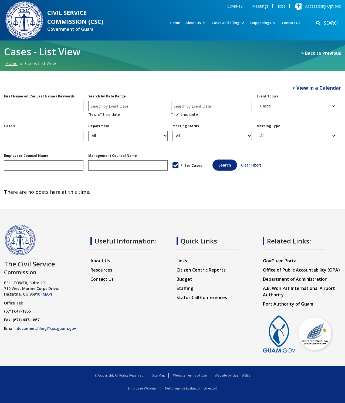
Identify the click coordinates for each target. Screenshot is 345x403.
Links (182, 261)
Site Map (158, 375)
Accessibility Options (318, 6)
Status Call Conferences (202, 297)
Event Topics (268, 96)
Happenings (259, 22)
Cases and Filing (225, 22)
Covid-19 (235, 6)
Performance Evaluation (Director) (191, 388)
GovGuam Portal (280, 261)
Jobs (281, 6)
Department (99, 126)
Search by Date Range (107, 96)
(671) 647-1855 (17, 311)
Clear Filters (251, 165)
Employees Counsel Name (26, 155)
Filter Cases (191, 165)
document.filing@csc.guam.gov (46, 328)
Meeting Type (268, 126)
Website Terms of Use (190, 375)
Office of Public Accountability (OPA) (301, 270)
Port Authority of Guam (288, 304)
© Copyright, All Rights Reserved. (119, 375)
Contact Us (290, 22)
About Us (192, 22)
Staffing (185, 288)
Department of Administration (295, 279)
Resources (101, 270)
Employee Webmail (142, 388)
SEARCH (328, 23)
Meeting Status (185, 126)
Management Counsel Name (112, 155)
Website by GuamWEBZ (233, 375)
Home (174, 22)
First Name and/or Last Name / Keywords (39, 96)
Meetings (260, 6)
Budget (184, 279)
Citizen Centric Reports (201, 270)
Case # (10, 126)
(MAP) (46, 294)
